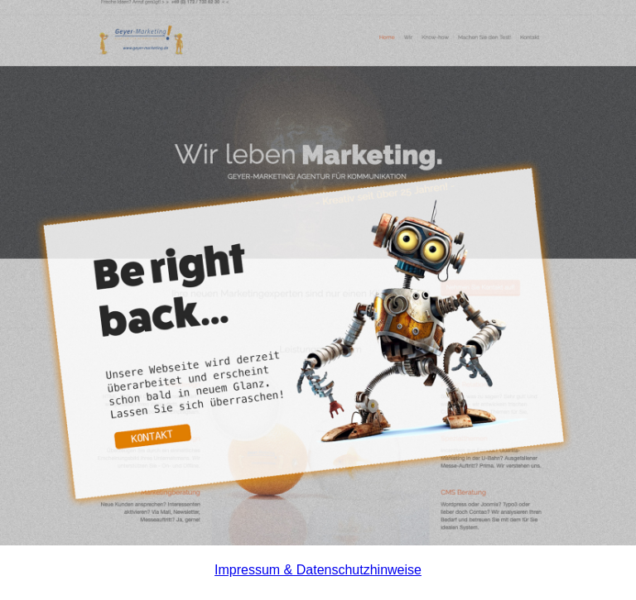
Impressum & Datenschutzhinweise (318, 570)
